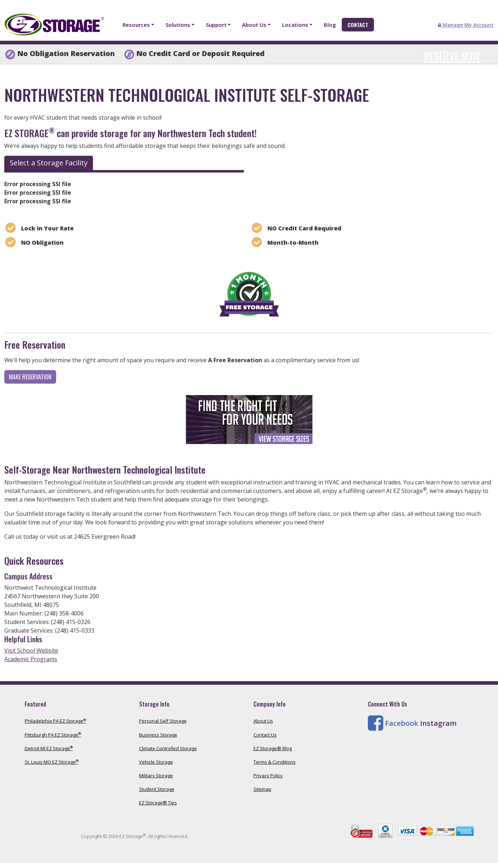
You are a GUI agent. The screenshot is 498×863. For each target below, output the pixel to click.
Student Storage (156, 789)
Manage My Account (466, 24)
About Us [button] (254, 24)
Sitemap (262, 789)
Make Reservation (30, 377)
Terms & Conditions (274, 762)
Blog (330, 24)
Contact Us (265, 735)
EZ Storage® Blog (272, 748)
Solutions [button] (178, 24)
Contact (357, 25)
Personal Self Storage (163, 721)
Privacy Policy (268, 775)
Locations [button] (295, 24)
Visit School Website (31, 650)
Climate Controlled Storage (168, 748)
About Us (263, 721)
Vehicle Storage (156, 762)
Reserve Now (452, 56)
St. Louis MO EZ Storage (52, 762)
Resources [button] (136, 24)
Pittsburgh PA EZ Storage (53, 735)
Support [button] (216, 24)
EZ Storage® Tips (158, 802)
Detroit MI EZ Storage (49, 748)
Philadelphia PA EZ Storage (55, 721)
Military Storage (156, 775)
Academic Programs (30, 659)
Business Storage (158, 735)
